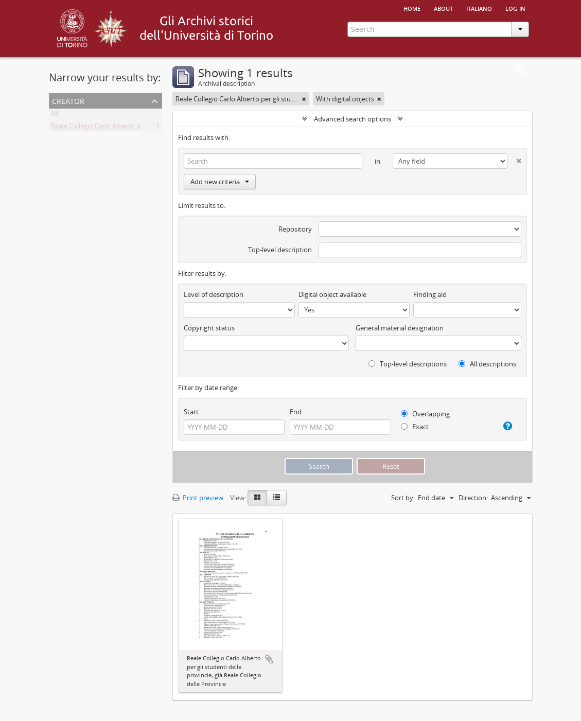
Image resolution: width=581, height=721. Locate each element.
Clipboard (520, 70)
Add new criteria (219, 181)
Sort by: (403, 497)
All (54, 115)
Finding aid (430, 294)
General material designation (400, 327)
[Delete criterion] (514, 158)
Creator (68, 100)
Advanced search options (352, 119)
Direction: (473, 497)
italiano (479, 7)
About (443, 7)
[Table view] (277, 497)
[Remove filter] (304, 99)
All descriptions (487, 363)
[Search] (273, 161)
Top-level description (280, 249)
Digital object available (332, 294)
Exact (415, 426)
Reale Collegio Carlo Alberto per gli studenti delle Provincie (139, 127)
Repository (295, 229)
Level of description (213, 294)
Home (411, 7)
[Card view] (257, 497)
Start (191, 411)
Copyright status (209, 327)
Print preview (197, 497)
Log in (515, 7)
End (296, 411)
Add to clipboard (269, 659)
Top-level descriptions (407, 363)
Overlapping (425, 413)
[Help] (505, 426)
